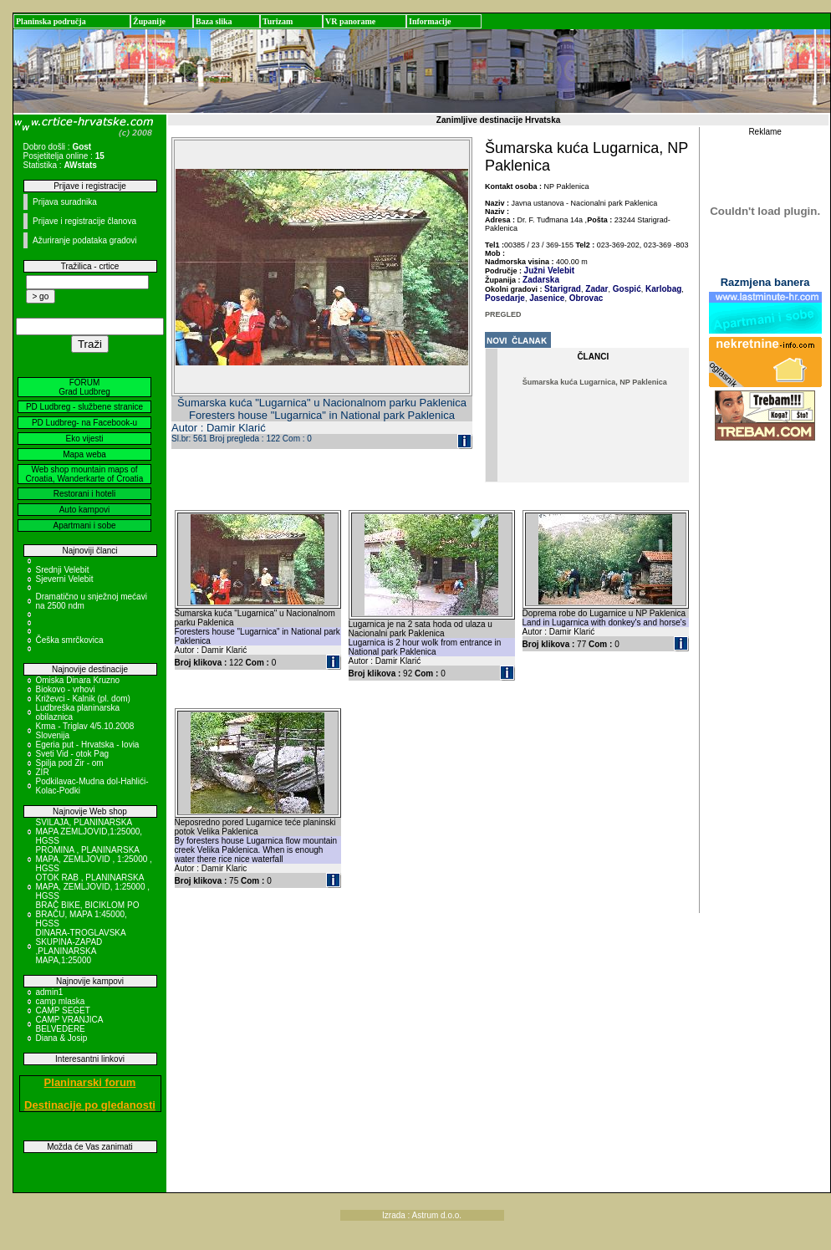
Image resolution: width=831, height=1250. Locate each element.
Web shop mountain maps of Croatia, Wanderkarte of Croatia (85, 474)
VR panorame (350, 21)
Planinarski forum (90, 1082)
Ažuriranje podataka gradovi (85, 240)
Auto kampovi (84, 509)
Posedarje (505, 298)
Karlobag (662, 288)
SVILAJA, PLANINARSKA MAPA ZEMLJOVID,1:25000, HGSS (89, 831)
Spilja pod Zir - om (70, 763)
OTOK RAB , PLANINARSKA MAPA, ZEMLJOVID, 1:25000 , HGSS (93, 887)
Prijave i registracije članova (84, 221)
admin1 (50, 992)
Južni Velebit (549, 270)
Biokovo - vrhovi (65, 689)
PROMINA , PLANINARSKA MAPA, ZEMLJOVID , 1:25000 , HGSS (94, 859)
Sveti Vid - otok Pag (73, 753)
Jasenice (545, 298)
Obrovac (585, 298)
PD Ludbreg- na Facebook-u (84, 422)
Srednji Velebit (62, 569)
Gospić (625, 288)
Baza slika (214, 21)
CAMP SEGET (63, 1010)
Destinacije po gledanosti (89, 1105)
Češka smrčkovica (70, 640)
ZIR (42, 772)
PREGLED (503, 314)
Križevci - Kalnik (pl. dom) (83, 698)
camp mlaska (60, 1001)
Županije (149, 21)
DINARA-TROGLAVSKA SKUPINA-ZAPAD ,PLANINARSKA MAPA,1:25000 (81, 946)
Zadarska (541, 279)
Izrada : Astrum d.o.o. (421, 1215)
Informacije (430, 21)
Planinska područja (51, 21)
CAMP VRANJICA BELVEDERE (69, 1024)
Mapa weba (84, 454)
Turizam (278, 21)
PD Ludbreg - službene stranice (84, 406)
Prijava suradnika (65, 202)
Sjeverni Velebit (65, 579)
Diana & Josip (62, 1038)
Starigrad (562, 288)
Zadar (596, 288)
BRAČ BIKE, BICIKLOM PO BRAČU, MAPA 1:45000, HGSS (88, 914)
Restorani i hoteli (84, 493)
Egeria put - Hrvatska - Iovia (88, 744)
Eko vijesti (84, 438)
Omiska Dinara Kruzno (78, 680)
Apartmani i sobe (84, 525)
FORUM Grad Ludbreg (84, 387)
